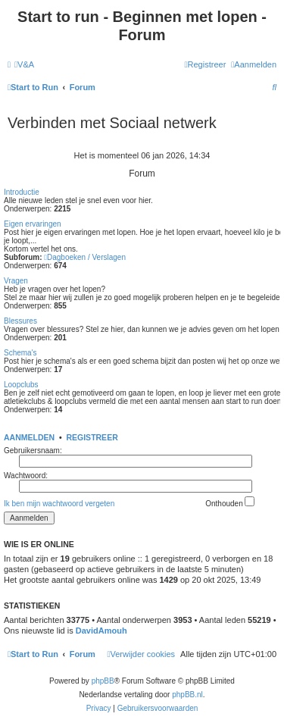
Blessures (20, 321)
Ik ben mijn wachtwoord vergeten (59, 503)
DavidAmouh (101, 630)
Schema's (20, 353)
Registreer (91, 437)
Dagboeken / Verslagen (85, 257)
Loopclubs (21, 384)
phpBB (103, 681)
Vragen (16, 281)
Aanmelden (29, 437)
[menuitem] (24, 64)
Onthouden (229, 502)
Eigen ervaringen (32, 224)
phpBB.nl (187, 694)
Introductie (21, 192)
